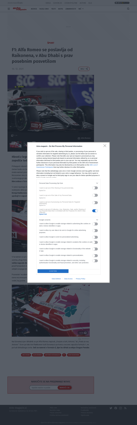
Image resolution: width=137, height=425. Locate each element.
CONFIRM (53, 271)
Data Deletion (56, 279)
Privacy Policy (80, 279)
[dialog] (68, 212)
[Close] (105, 146)
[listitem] (68, 183)
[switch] (95, 187)
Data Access (68, 279)
